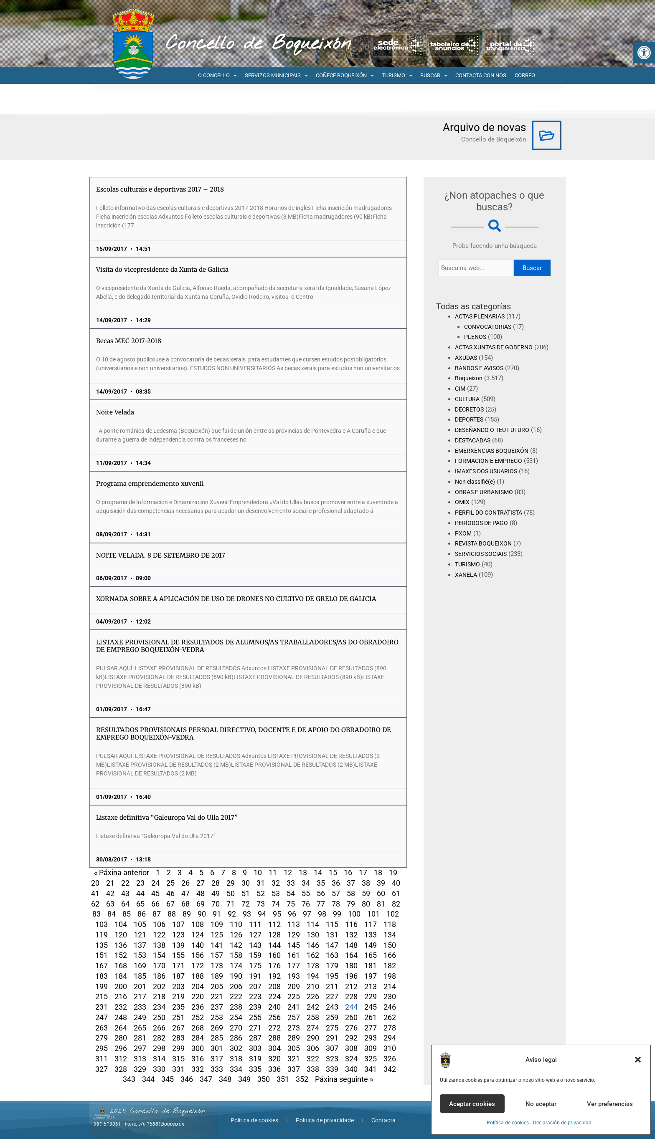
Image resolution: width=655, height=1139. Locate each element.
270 (236, 1027)
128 (274, 934)
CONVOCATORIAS (489, 327)
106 (159, 924)
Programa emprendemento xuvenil (150, 483)
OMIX (462, 512)
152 (120, 955)
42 (110, 893)
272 (274, 1027)
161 (293, 955)
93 (247, 913)
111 (255, 924)
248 (120, 1017)
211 (332, 986)
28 (215, 883)
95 (277, 913)
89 (187, 913)
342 (389, 1069)
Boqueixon (470, 388)
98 (322, 913)
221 (217, 996)
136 (120, 945)
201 (140, 986)
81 (381, 903)
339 (332, 1069)
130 (313, 934)
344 (148, 1079)
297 (140, 1048)
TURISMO (468, 574)
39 (381, 883)
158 (236, 955)
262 (389, 1017)
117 (370, 924)
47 (185, 893)
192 (274, 976)
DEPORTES (470, 430)
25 (170, 883)
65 (140, 903)
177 (293, 965)
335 (255, 1069)
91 (217, 913)
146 (313, 945)
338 (313, 1069)
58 (351, 893)
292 (351, 1037)
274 (313, 1027)
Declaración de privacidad (562, 1123)
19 (393, 872)
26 (185, 883)
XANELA (467, 584)
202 (159, 986)
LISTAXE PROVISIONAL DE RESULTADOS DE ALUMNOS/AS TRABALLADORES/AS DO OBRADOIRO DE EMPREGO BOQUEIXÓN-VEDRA (247, 646)
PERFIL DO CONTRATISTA (491, 523)
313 (140, 1058)
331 (178, 1069)
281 (140, 1037)
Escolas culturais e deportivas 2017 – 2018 (160, 189)
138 (159, 945)
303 (255, 1048)
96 (292, 913)
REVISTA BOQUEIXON (485, 554)
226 (313, 996)
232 (120, 1007)
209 (293, 986)
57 (336, 893)
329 (140, 1069)
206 (236, 986)
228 (351, 996)
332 (197, 1069)
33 (291, 883)
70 (215, 903)
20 (95, 883)
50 (230, 893)
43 (125, 893)
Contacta (383, 1120)
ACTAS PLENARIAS (482, 316)
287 (255, 1037)
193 (293, 976)
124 (197, 934)
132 (351, 934)
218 (159, 996)
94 (262, 913)
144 (274, 945)
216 (120, 996)
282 (159, 1037)
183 (101, 976)
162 (313, 955)
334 (236, 1069)
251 (178, 1017)
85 (126, 913)
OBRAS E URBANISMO (486, 502)
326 (389, 1058)
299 (178, 1048)
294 (389, 1037)
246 (389, 1007)
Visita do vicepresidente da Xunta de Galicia (162, 269)
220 (197, 996)
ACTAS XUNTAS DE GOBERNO (497, 347)
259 (332, 1017)
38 (366, 883)
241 (293, 1007)
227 (332, 996)
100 (354, 913)
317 (217, 1058)
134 (389, 934)
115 (332, 924)
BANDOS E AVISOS (481, 378)
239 (255, 1007)
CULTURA (468, 409)
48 (200, 893)
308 (351, 1048)
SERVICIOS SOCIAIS (483, 564)
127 (255, 934)
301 (217, 1048)
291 (332, 1037)
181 (370, 965)
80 (366, 903)
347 (206, 1079)
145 (293, 945)
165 (370, 955)
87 (156, 913)
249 (140, 1017)
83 (96, 913)
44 (140, 893)
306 (313, 1048)
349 (244, 1079)
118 (389, 924)
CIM (460, 399)
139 (178, 945)
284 (197, 1037)
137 (140, 945)
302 (236, 1048)
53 (276, 893)
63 (110, 903)
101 (373, 913)
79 (351, 903)
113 (293, 924)
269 (217, 1027)
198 (389, 976)
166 (389, 955)
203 (178, 986)
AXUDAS (467, 368)
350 (263, 1079)
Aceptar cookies (472, 1104)
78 (336, 903)
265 (140, 1027)
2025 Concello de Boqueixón (157, 1111)
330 (159, 1069)
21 (110, 883)
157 (217, 955)
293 (370, 1037)
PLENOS (475, 337)
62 (95, 903)
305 (293, 1048)
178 (313, 965)
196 (351, 976)
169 (140, 965)
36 (336, 883)
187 (178, 976)
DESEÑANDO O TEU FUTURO (495, 440)
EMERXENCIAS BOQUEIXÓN (494, 461)
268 (197, 1027)
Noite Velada (115, 412)
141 (217, 945)
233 (140, 1007)
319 (255, 1058)
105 (140, 924)
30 (245, 883)
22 (125, 883)
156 (197, 955)
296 (120, 1048)
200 (120, 986)
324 (351, 1058)
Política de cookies (508, 1123)
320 (274, 1058)
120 (120, 934)
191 (255, 976)
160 (274, 955)
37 (351, 883)
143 (255, 945)
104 (120, 924)
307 (332, 1048)
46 (170, 893)
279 (101, 1037)
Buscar (532, 268)
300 (197, 1048)
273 (293, 1027)
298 (159, 1048)
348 (225, 1079)
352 (302, 1079)
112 (274, 924)
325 (370, 1058)
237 (217, 1007)
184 (120, 976)
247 (101, 1017)
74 (276, 903)
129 (293, 934)
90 (202, 913)
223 (255, 996)
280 (120, 1037)
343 (129, 1079)
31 (260, 883)
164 (351, 955)
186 (159, 976)
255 (255, 1017)
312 (120, 1058)
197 (370, 976)
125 (217, 934)
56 (321, 893)
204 (197, 986)
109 (217, 924)
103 (101, 924)
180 (351, 965)
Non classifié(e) (477, 492)
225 (293, 996)
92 (232, 913)
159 (255, 955)
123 (178, 934)
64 (125, 903)
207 (255, 986)
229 (370, 996)
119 (101, 934)
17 (363, 872)
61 (396, 893)
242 (313, 1007)
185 (140, 976)
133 (370, 934)
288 (274, 1037)
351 (283, 1079)
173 (217, 965)
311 (101, 1058)
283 (178, 1037)
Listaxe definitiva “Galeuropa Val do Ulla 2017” (167, 817)
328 (120, 1069)
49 (215, 893)
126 (236, 934)
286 (236, 1037)
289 (293, 1037)
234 (159, 1007)
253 (217, 1017)
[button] (644, 52)
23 (140, 883)
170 (159, 965)
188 (197, 976)
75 (291, 903)
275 (332, 1027)
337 (293, 1069)
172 (197, 965)
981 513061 (107, 1124)
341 (370, 1069)
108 (197, 924)
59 (366, 893)
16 (348, 872)
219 (178, 996)
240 (274, 1007)
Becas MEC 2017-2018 (128, 341)
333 (217, 1069)
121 (140, 934)
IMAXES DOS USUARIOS (489, 481)
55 (306, 893)
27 (200, 883)
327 (101, 1069)
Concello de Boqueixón (258, 43)
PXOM (463, 543)
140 (197, 945)
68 (185, 903)
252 (197, 1017)
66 (155, 903)
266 (159, 1027)
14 (318, 872)
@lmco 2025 (104, 1118)
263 (101, 1027)
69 (200, 903)
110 (236, 924)
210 (313, 986)
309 (370, 1048)
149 (370, 945)
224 (274, 996)
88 (172, 913)
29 (230, 883)
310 (389, 1048)
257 (293, 1017)
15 (333, 872)
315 (178, 1058)
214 (389, 986)
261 (370, 1017)
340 (351, 1069)
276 (351, 1027)
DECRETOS (470, 419)
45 (155, 893)
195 (332, 976)
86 (141, 913)
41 (95, 893)
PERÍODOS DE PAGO (483, 533)
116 (351, 924)
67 (170, 903)
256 (274, 1017)
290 (313, 1037)
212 (351, 986)
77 (321, 903)
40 (396, 883)
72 (245, 903)
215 (101, 996)
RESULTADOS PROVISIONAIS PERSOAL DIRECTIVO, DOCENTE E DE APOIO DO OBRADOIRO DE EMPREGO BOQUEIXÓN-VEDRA (243, 733)
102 (392, 913)
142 (236, 945)
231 (101, 1007)
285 (217, 1037)
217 (140, 996)
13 (303, 872)
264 (120, 1027)
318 (236, 1058)
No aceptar (541, 1104)
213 (370, 986)
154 (159, 955)
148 (351, 945)
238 (236, 1007)
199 (101, 986)
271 (255, 1027)
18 (378, 872)
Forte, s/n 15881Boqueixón (154, 1124)
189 (217, 976)
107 (178, 924)
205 (217, 986)
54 (291, 893)
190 (236, 976)
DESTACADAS (475, 451)
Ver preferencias (610, 1104)
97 (307, 913)
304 (274, 1048)
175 (255, 965)
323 (332, 1058)
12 (288, 872)
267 (178, 1027)
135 (101, 945)
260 (351, 1017)
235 (178, 1007)
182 (389, 965)
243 (332, 1007)
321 (293, 1058)
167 (101, 965)
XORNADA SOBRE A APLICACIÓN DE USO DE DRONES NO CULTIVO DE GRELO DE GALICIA (236, 599)
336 (274, 1069)
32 (276, 883)
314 (159, 1058)
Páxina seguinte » (344, 1079)
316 (197, 1058)
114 (313, 924)
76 (306, 903)
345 (167, 1079)
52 (260, 893)
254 (236, 1017)
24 (155, 883)
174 (236, 965)
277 (370, 1027)
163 (332, 955)
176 (274, 965)
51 (245, 893)
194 (313, 976)
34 (306, 883)
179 (332, 965)
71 (230, 903)
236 (197, 1007)
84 (111, 913)
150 (389, 945)
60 (381, 893)
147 (332, 945)
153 (140, 955)
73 (260, 903)
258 (313, 1017)
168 (120, 965)
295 (101, 1048)
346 (186, 1079)
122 (159, 934)
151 (101, 955)
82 (396, 903)
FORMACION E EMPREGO (490, 471)
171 (178, 965)
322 (313, 1058)
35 (321, 883)
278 (389, 1027)
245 (370, 1007)
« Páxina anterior (121, 872)
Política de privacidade (325, 1120)
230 (389, 996)
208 (274, 986)
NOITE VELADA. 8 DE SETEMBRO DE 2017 (160, 555)
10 (258, 872)
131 (332, 934)
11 (273, 872)
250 (159, 1017)
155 (178, 955)
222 (236, 996)
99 (337, 913)
